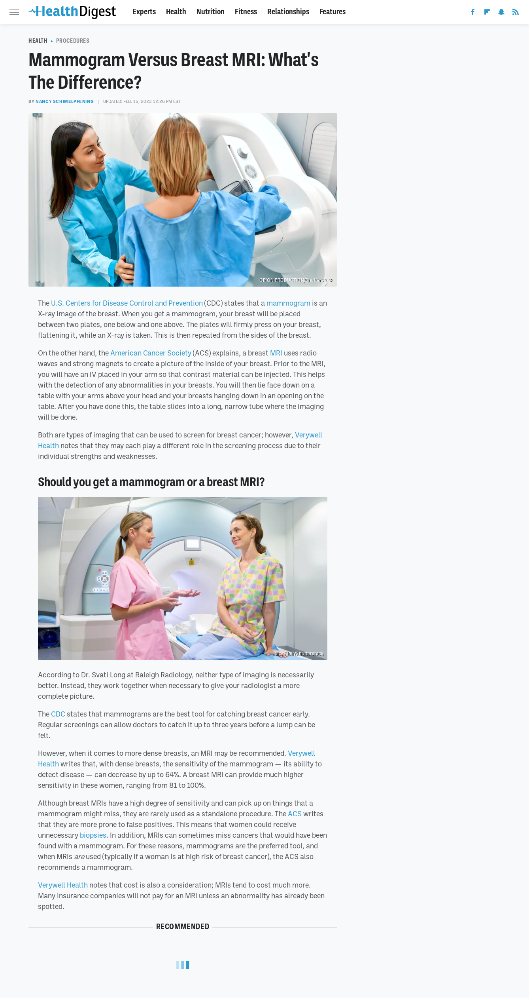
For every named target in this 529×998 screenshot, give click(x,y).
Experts (144, 11)
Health (176, 11)
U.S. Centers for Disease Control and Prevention (127, 302)
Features (332, 11)
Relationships (288, 11)
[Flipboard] (487, 13)
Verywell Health (63, 884)
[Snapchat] (501, 13)
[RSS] (516, 13)
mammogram (288, 302)
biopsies (93, 835)
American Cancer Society (150, 352)
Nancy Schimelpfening (65, 101)
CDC (58, 713)
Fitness (246, 11)
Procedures (73, 41)
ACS (295, 813)
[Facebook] (473, 13)
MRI (276, 352)
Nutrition (210, 11)
